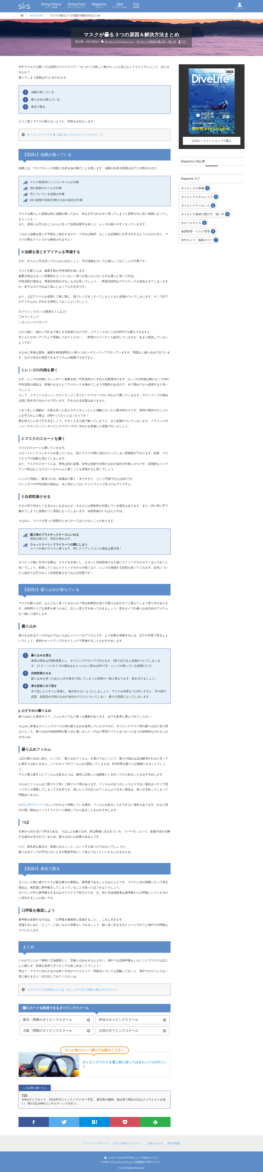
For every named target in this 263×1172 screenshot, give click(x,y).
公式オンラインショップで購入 (211, 140)
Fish (136, 5)
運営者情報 (173, 1143)
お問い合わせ (155, 1143)
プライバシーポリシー (96, 1143)
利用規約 (139, 1161)
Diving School (51, 5)
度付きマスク (35, 804)
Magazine (99, 5)
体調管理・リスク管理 (198, 231)
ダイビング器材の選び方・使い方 (156, 41)
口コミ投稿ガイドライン (128, 1143)
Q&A (119, 5)
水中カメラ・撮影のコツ (199, 240)
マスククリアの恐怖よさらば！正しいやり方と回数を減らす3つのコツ (72, 989)
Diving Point (76, 5)
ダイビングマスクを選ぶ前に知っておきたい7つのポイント (65, 134)
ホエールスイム (194, 222)
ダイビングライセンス (198, 205)
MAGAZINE (36, 15)
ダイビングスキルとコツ (119, 41)
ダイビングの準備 (195, 188)
